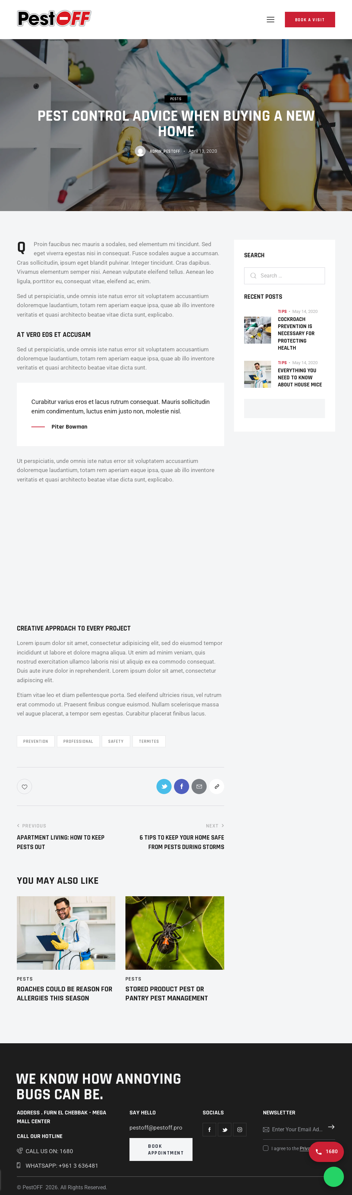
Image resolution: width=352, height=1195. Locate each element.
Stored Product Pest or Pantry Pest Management (166, 994)
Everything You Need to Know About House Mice (300, 378)
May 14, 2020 (305, 311)
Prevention (35, 741)
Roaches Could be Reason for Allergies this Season (64, 994)
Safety (116, 741)
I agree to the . (300, 1148)
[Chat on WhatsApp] (334, 1177)
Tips (282, 311)
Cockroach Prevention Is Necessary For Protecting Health (296, 334)
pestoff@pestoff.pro (155, 1127)
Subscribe (330, 1129)
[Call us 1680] (326, 1152)
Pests (176, 99)
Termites (149, 741)
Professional (78, 741)
